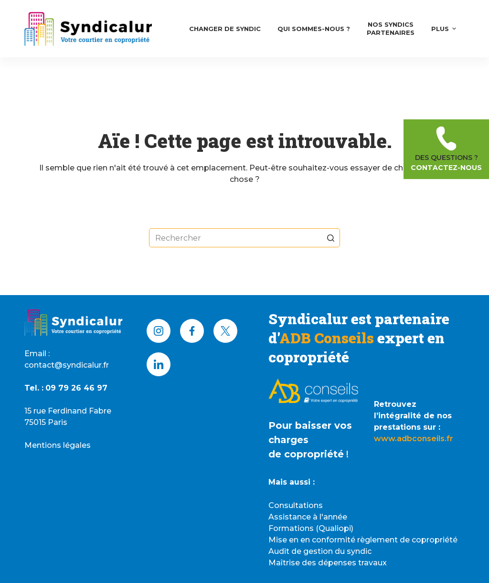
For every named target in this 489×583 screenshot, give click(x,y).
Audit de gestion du (307, 551)
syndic (359, 551)
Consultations (295, 505)
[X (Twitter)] (225, 331)
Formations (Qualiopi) (310, 528)
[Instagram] (158, 331)
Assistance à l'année (307, 516)
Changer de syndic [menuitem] (225, 28)
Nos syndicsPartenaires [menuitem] (391, 28)
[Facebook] (192, 331)
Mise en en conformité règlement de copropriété (362, 539)
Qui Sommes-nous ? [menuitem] (313, 28)
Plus (445, 28)
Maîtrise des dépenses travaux (327, 562)
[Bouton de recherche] (330, 237)
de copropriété (306, 454)
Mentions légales (57, 445)
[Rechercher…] (244, 237)
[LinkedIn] (158, 364)
